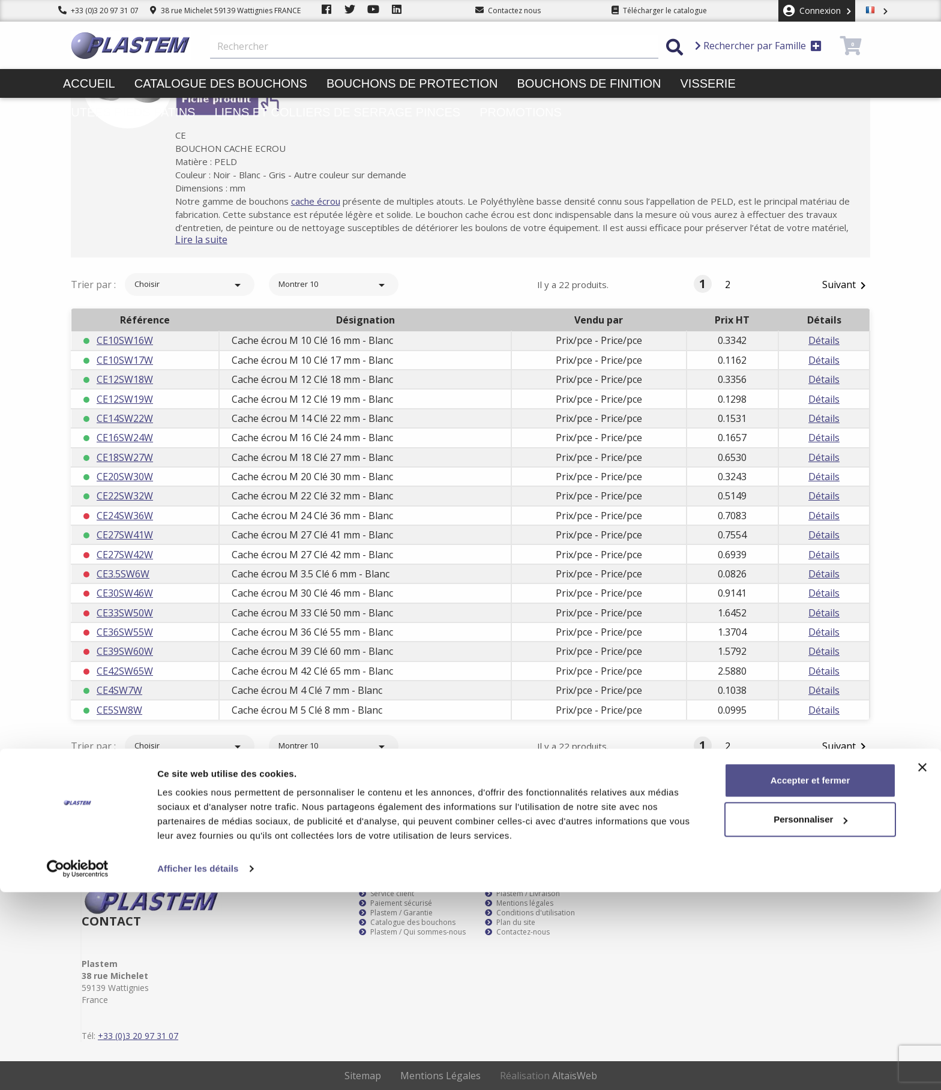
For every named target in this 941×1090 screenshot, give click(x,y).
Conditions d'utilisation (530, 913)
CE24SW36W (125, 515)
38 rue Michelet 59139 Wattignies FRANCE (225, 10)
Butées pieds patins (129, 112)
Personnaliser (810, 1017)
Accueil (89, 83)
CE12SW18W (125, 379)
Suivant (846, 285)
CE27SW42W (125, 554)
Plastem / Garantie (396, 913)
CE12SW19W (125, 399)
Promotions (521, 112)
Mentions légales (519, 903)
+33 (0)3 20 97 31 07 (98, 10)
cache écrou (332, 201)
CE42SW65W (125, 671)
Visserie (708, 83)
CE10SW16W (125, 340)
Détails (824, 340)
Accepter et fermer (810, 978)
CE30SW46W (125, 593)
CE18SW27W (125, 457)
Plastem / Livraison (522, 894)
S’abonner (835, 789)
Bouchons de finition (589, 83)
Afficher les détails (197, 1066)
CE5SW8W (119, 710)
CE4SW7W (119, 690)
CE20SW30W (125, 476)
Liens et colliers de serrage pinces (337, 112)
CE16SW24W (125, 437)
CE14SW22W (125, 418)
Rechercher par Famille (758, 45)
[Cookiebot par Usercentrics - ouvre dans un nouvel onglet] (77, 1067)
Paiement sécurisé (395, 903)
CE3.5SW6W (123, 573)
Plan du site (510, 922)
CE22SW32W (125, 495)
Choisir (189, 285)
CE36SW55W (125, 632)
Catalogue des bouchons (220, 83)
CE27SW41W (125, 534)
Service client (386, 894)
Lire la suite (218, 239)
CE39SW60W (125, 651)
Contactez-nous (517, 932)
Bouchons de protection (412, 83)
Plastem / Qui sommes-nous (412, 932)
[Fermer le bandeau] (922, 965)
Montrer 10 (333, 285)
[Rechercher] (434, 47)
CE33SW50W (125, 612)
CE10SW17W (125, 360)
